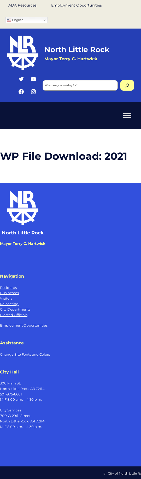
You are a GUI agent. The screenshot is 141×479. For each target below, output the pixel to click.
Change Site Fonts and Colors (25, 354)
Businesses (9, 293)
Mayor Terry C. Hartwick (70, 58)
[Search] (127, 85)
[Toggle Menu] (127, 115)
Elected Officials (13, 315)
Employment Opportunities (76, 5)
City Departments (15, 309)
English (15, 20)
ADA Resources (22, 5)
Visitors (6, 298)
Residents (8, 287)
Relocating (9, 304)
